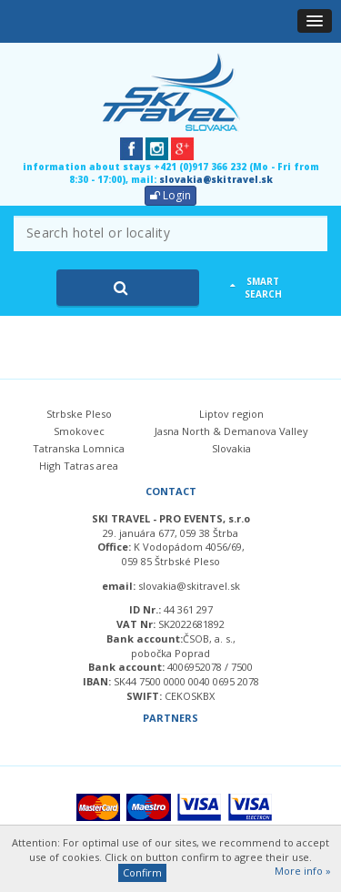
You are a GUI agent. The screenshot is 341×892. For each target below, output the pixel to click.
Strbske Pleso (79, 414)
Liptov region (231, 414)
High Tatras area (78, 465)
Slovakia (231, 448)
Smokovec (79, 431)
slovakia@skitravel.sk (216, 179)
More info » (303, 870)
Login (170, 195)
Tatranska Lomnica (79, 448)
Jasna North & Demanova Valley (231, 431)
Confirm (142, 872)
